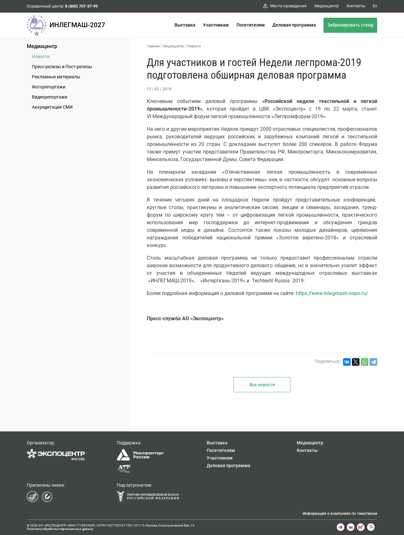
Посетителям (250, 24)
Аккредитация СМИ (52, 107)
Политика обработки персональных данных (60, 529)
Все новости (262, 384)
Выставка (185, 24)
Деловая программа (294, 24)
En (375, 5)
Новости (41, 56)
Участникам (216, 24)
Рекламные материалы (56, 76)
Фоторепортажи (48, 86)
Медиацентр (42, 46)
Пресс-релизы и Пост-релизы (62, 66)
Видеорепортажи (49, 96)
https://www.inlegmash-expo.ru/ (332, 293)
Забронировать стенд (350, 24)
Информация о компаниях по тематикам (340, 513)
